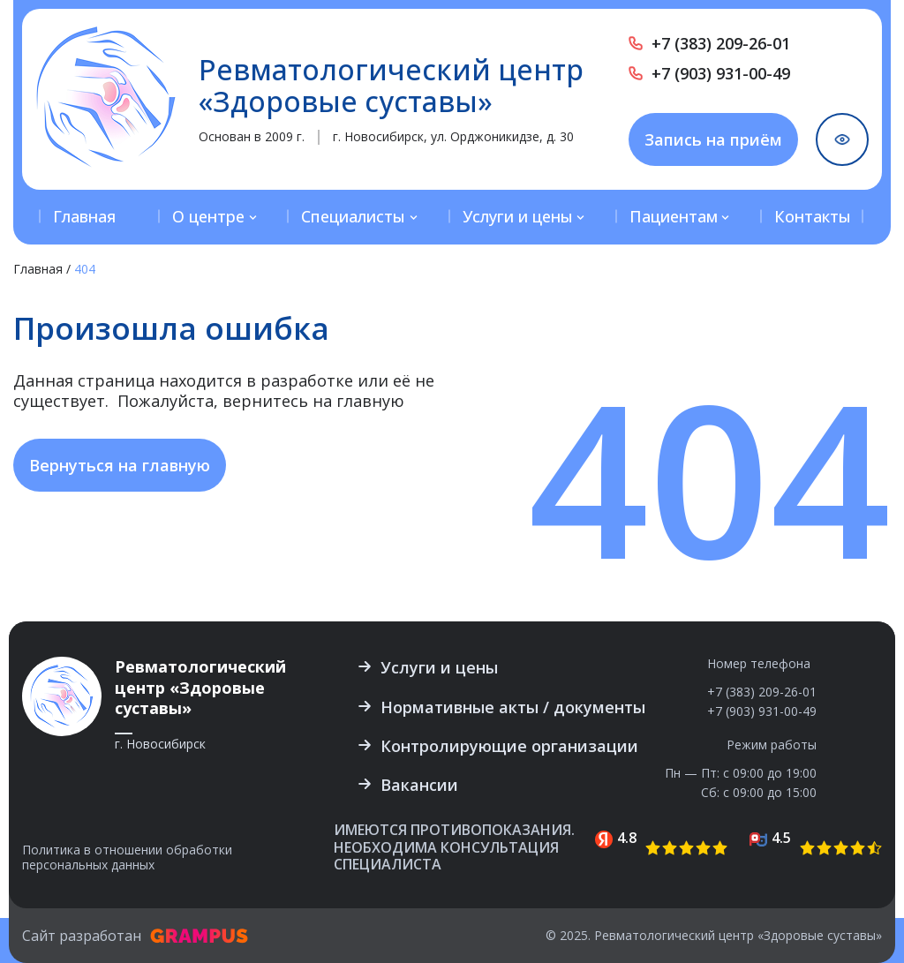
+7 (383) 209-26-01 (721, 43)
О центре (208, 216)
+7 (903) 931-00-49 (721, 73)
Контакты (812, 216)
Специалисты (353, 216)
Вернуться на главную (119, 465)
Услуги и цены (518, 216)
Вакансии (419, 784)
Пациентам (673, 216)
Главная (84, 216)
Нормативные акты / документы (512, 707)
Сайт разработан (135, 935)
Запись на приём (713, 139)
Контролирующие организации (509, 745)
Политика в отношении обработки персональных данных (127, 858)
